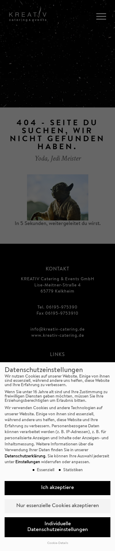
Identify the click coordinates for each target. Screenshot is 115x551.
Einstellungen (27, 462)
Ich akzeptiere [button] (57, 488)
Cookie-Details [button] (57, 543)
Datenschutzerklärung (25, 456)
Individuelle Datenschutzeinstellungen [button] (57, 527)
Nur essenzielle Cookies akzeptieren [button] (57, 506)
